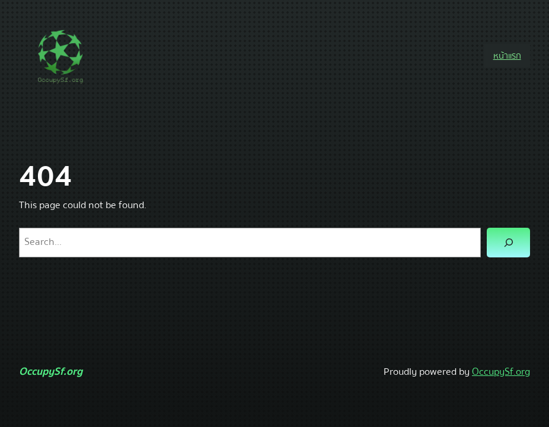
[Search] (508, 242)
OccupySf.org (50, 371)
